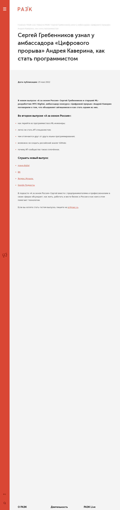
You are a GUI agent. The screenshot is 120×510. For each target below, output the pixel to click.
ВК (19, 172)
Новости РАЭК (43, 25)
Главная (21, 25)
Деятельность (59, 507)
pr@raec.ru (73, 207)
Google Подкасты (26, 185)
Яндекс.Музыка (26, 179)
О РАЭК (22, 507)
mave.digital (24, 165)
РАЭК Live (31, 25)
